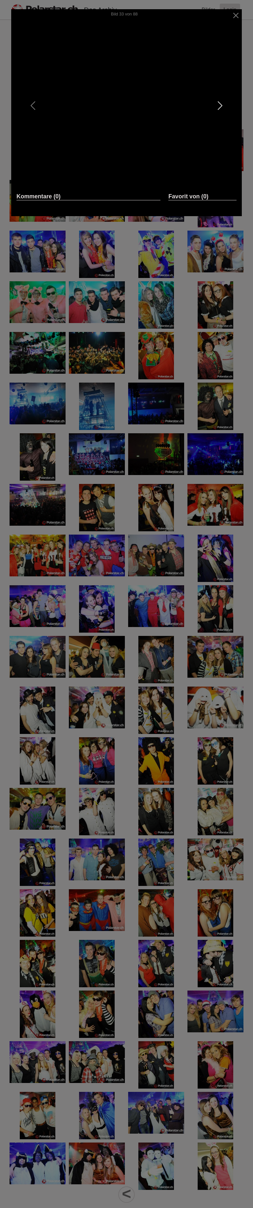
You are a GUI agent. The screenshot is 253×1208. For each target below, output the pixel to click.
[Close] (236, 15)
